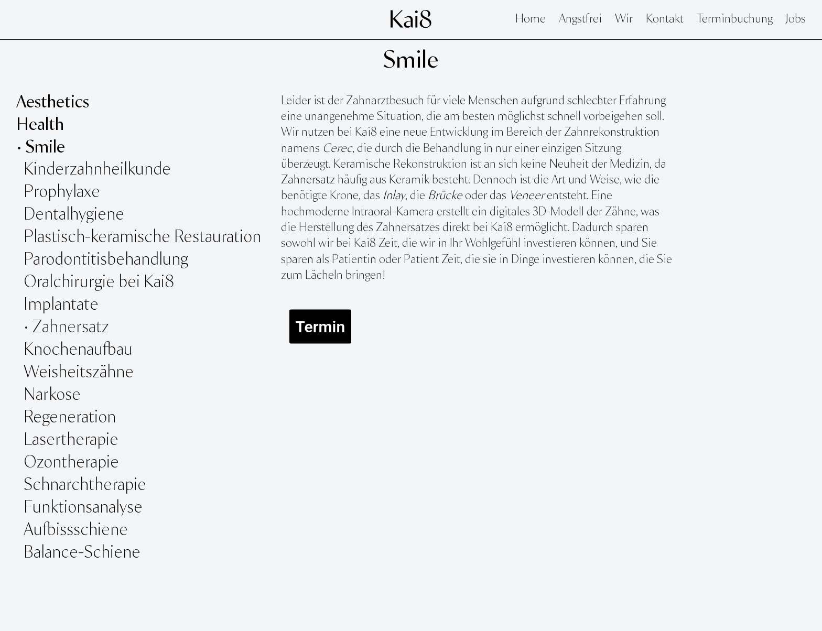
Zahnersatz (308, 180)
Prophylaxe (62, 192)
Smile (411, 60)
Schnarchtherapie (85, 485)
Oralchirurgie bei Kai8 (99, 282)
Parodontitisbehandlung (106, 260)
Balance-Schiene (82, 553)
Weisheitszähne (80, 372)
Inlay (394, 196)
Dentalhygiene (74, 214)
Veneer (526, 196)
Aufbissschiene (76, 530)
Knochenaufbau (78, 350)
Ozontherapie (71, 462)
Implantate (61, 305)
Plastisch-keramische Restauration (142, 237)
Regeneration (70, 417)
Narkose (52, 395)
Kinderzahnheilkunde (97, 169)
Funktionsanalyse (85, 507)
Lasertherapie (73, 440)
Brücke (445, 196)
